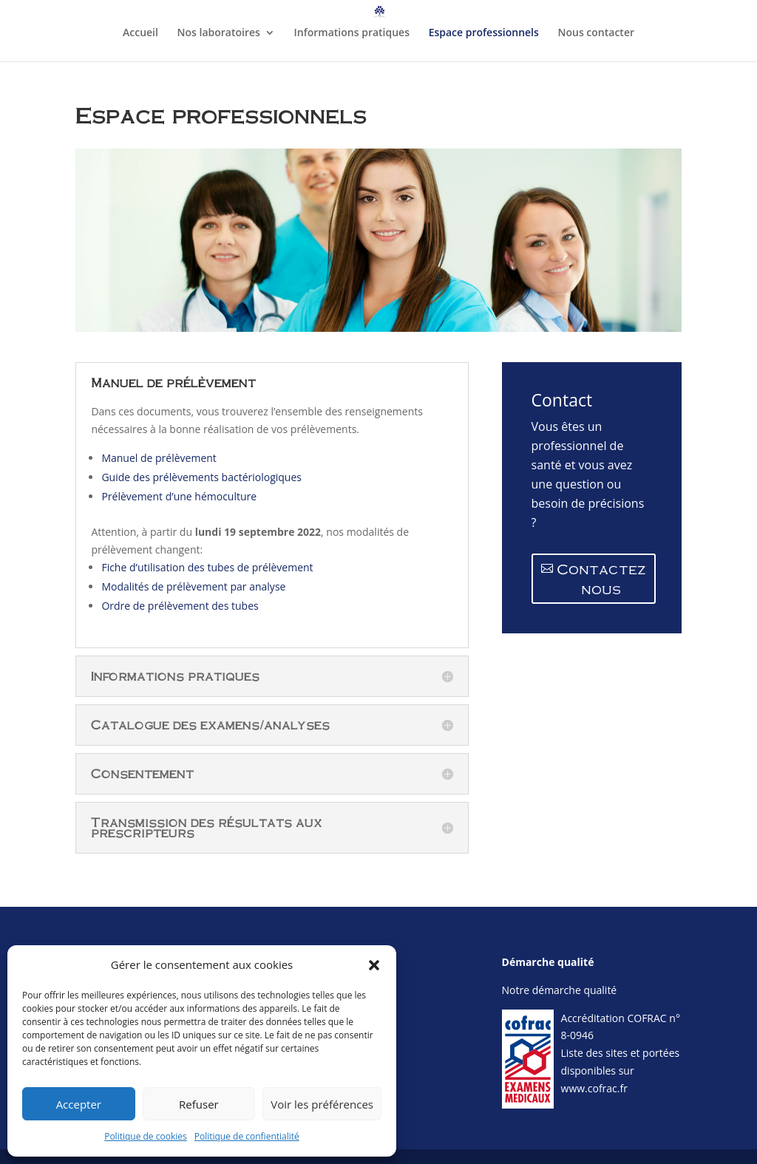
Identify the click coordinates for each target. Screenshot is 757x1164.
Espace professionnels (484, 33)
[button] (374, 965)
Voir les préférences (322, 1104)
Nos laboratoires (218, 33)
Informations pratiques (352, 33)
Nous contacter (595, 33)
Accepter (78, 1104)
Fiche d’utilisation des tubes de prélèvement (207, 567)
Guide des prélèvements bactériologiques (201, 477)
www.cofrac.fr (594, 1088)
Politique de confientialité (246, 1136)
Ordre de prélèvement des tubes (179, 606)
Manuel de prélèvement (160, 458)
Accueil (140, 33)
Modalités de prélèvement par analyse (193, 586)
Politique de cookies (145, 1136)
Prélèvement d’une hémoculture (179, 496)
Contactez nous (601, 578)
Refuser (199, 1104)
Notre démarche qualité (559, 990)
